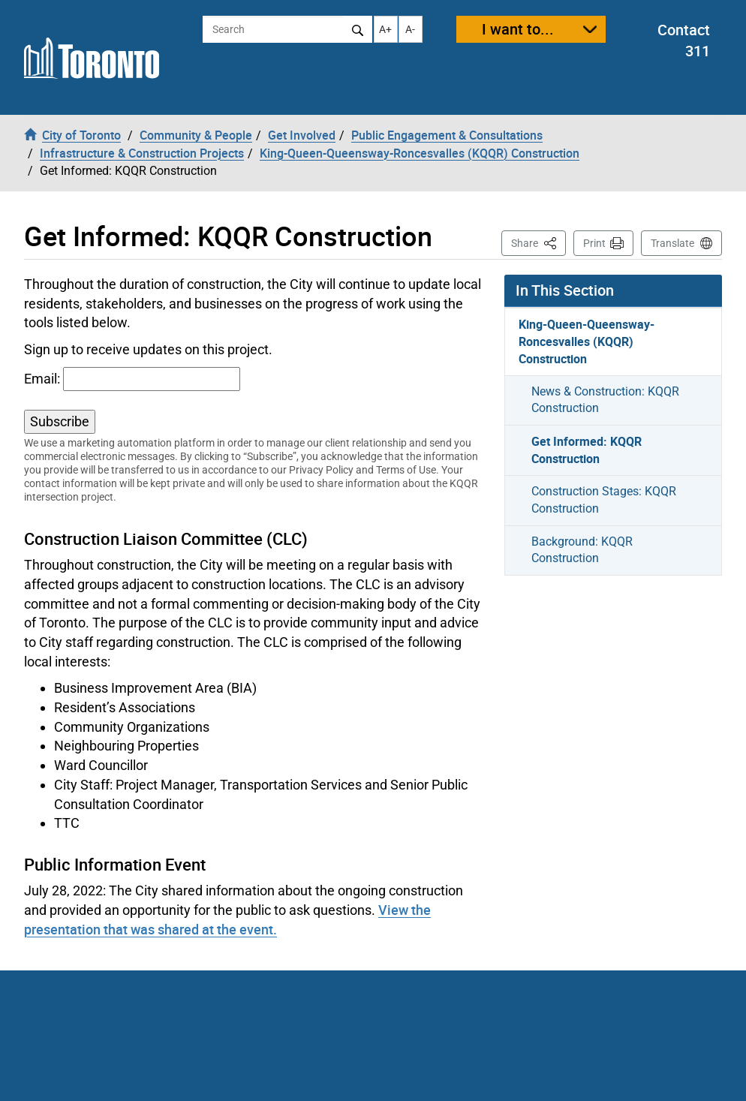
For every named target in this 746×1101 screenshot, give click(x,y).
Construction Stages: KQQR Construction (603, 500)
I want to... (518, 29)
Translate (672, 243)
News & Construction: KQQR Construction (605, 400)
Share (538, 242)
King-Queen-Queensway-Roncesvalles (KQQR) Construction (586, 341)
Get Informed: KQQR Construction (586, 450)
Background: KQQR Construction (582, 550)
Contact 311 (683, 41)
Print (594, 243)
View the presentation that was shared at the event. (227, 919)
